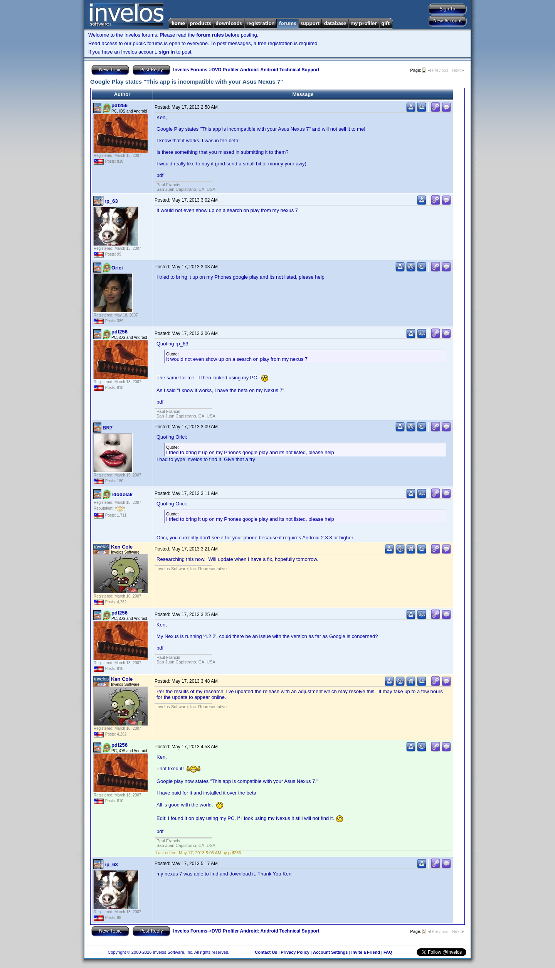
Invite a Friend (365, 952)
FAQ (387, 952)
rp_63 (111, 201)
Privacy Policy (295, 952)
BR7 (108, 428)
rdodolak (122, 494)
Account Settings (330, 952)
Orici (117, 268)
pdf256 (119, 105)
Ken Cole (122, 547)
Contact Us (266, 952)
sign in (167, 52)
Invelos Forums (190, 69)
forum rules (210, 35)
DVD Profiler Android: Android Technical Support (266, 69)
